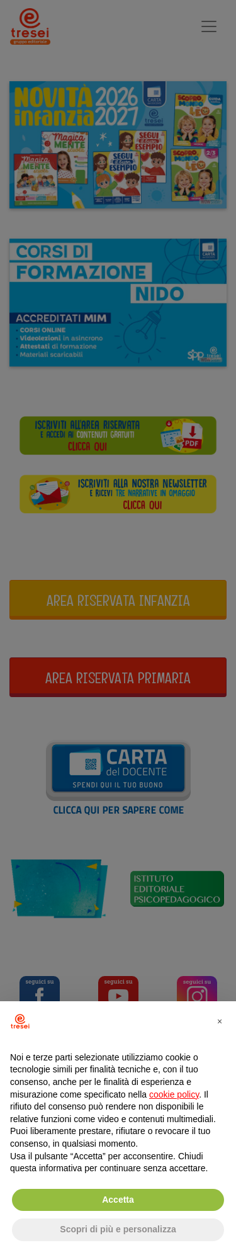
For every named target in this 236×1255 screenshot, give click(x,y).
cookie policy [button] (174, 1094)
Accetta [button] (118, 1200)
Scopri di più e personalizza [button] (118, 1229)
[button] (220, 1021)
